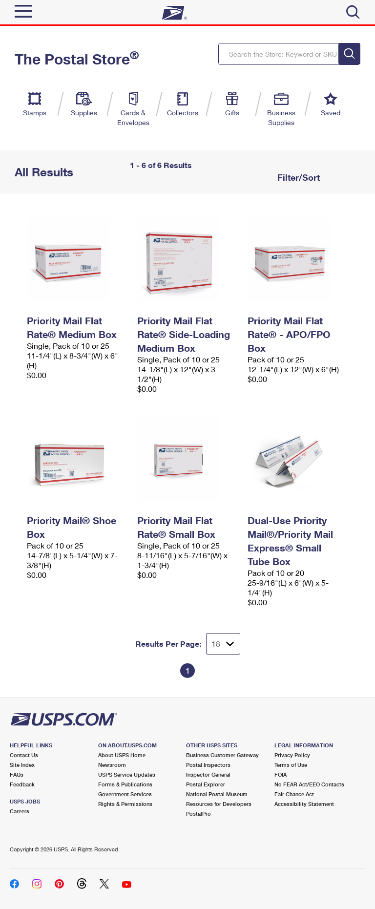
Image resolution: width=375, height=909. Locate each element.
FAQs (16, 774)
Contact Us (24, 755)
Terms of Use (290, 764)
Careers (19, 811)
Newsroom (112, 764)
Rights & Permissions (125, 804)
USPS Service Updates (126, 774)
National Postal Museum (217, 794)
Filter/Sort (297, 177)
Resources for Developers (218, 804)
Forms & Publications (125, 784)
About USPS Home (122, 755)
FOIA (280, 774)
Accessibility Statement (304, 804)
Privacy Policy (292, 755)
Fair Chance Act (294, 794)
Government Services (125, 794)
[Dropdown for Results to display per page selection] (223, 644)
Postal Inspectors (208, 764)
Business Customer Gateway (222, 755)
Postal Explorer (205, 784)
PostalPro (198, 813)
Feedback (22, 784)
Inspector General (208, 774)
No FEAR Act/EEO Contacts (309, 784)
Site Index (22, 764)
